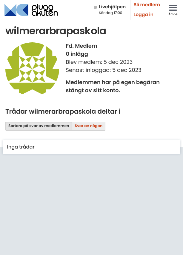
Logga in (143, 15)
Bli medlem (146, 5)
